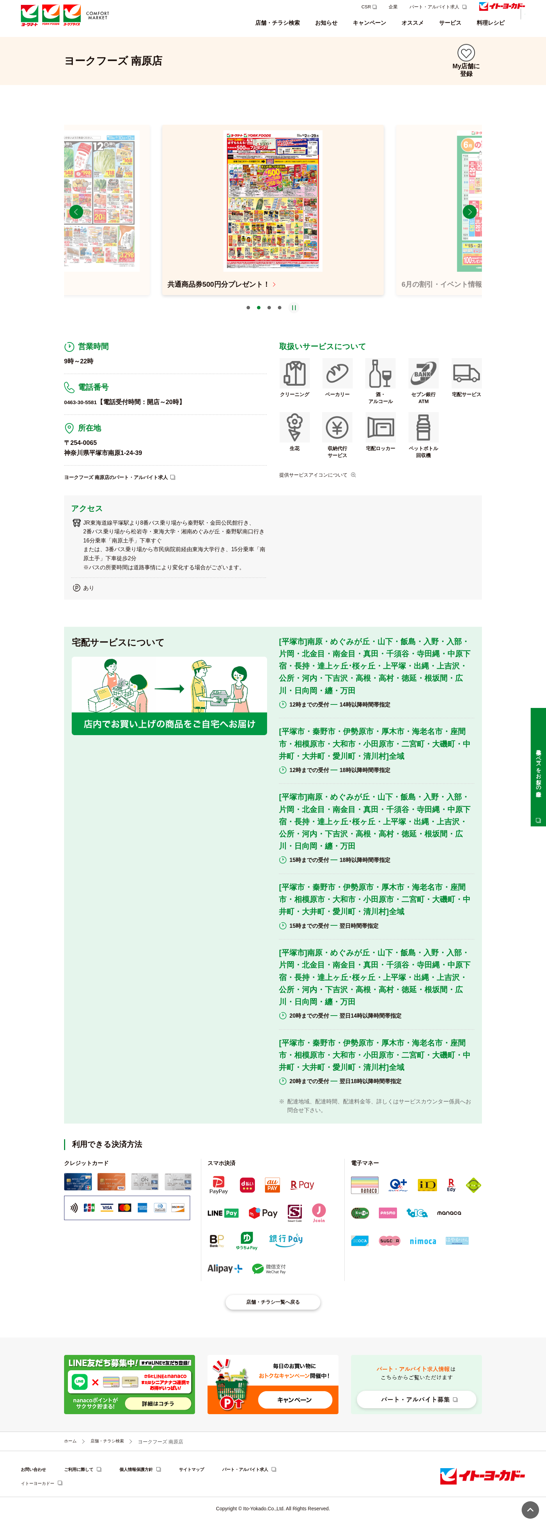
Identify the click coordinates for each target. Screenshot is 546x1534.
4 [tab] (279, 317)
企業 (393, 6)
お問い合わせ (35, 1483)
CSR (366, 6)
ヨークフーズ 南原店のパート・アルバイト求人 (123, 487)
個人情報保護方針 (147, 1483)
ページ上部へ (530, 1510)
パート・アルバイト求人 (435, 6)
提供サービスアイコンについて (318, 485)
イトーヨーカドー (40, 1497)
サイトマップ (208, 1483)
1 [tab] (248, 317)
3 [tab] (269, 317)
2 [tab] (258, 317)
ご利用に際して (85, 1483)
